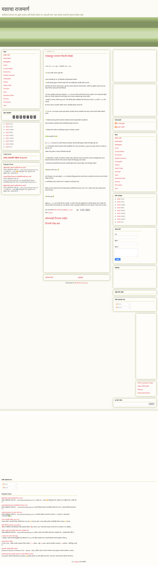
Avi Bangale (121, 123)
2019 (7, 144)
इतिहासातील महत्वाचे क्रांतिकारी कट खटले (14, 167)
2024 (7, 129)
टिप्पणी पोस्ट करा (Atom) (81, 283)
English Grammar (9, 75)
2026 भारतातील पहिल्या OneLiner (15, 158)
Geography (7, 78)
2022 (7, 135)
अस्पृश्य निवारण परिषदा (7, 541)
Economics (7, 72)
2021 (7, 138)
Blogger (76, 562)
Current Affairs (8, 68)
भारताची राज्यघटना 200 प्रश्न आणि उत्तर (12, 512)
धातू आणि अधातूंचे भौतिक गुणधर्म (9, 548)
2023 (7, 132)
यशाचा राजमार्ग (15, 9)
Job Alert (6, 88)
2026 (7, 124)
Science (6, 99)
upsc (5, 105)
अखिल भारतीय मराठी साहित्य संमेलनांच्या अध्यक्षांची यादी (15, 530)
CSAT (5, 65)
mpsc (5, 92)
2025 (7, 127)
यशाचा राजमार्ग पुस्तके (143, 386)
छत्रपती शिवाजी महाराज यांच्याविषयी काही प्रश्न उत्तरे (17, 176)
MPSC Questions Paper (145, 383)
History (50, 212)
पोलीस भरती (6, 55)
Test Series (7, 102)
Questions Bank (8, 95)
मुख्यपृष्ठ (80, 277)
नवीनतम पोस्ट (49, 277)
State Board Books (144, 393)
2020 (7, 141)
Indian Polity (7, 85)
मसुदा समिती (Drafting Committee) (11, 525)
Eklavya (140, 389)
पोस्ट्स (118, 304)
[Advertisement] (66, 32)
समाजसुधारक (6, 62)
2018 (7, 147)
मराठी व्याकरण (7, 58)
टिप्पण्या (119, 307)
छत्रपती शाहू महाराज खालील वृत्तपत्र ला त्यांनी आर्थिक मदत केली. (18, 554)
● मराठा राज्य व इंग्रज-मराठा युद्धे (10, 536)
